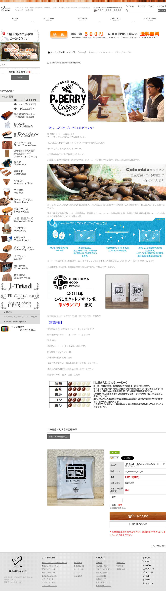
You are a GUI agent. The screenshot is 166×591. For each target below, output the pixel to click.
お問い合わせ (117, 19)
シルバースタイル (48, 582)
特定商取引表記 (101, 566)
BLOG (161, 6)
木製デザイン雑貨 (48, 569)
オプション (78, 572)
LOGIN (143, 6)
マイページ (83, 19)
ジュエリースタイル (49, 586)
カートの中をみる (132, 6)
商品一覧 (50, 19)
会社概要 (150, 19)
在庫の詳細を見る (118, 508)
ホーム (16, 19)
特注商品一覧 (79, 566)
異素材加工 (121, 563)
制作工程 (120, 566)
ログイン (146, 565)
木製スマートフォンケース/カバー (54, 563)
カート (146, 561)
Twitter (146, 580)
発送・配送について (103, 582)
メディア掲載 (101, 576)
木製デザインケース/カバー (52, 566)
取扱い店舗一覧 (101, 572)
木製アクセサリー (48, 572)
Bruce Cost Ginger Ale (16, 321)
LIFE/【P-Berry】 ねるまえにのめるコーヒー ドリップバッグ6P (5, 8)
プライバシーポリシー (104, 569)
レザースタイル (47, 579)
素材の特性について (103, 586)
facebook (147, 583)
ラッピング (78, 576)
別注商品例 (78, 563)
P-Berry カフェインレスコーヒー (21, 317)
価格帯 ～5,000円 (67, 52)
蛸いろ (9, 312)
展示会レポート (122, 569)
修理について (101, 579)
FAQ (152, 6)
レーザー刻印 (79, 569)
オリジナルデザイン (49, 576)
